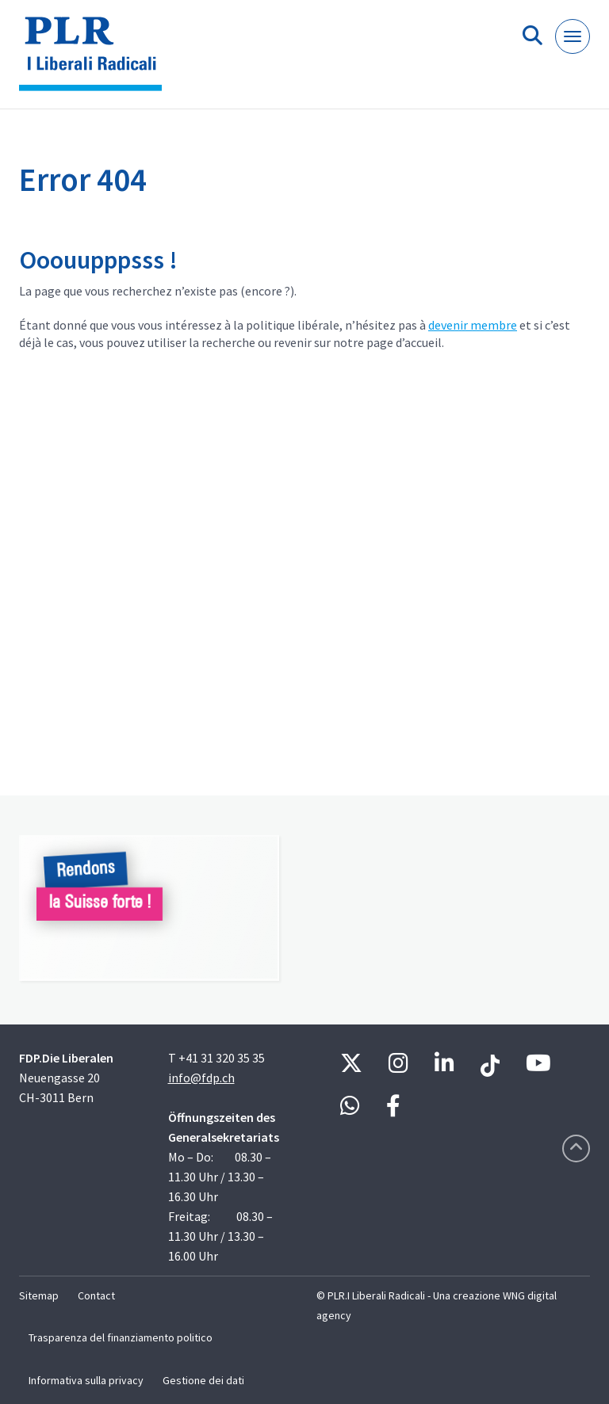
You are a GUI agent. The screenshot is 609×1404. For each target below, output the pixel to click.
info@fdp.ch (201, 1077)
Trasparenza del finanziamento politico (121, 1337)
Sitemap (39, 1295)
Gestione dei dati (203, 1380)
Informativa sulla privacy (86, 1380)
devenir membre (472, 325)
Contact (96, 1295)
